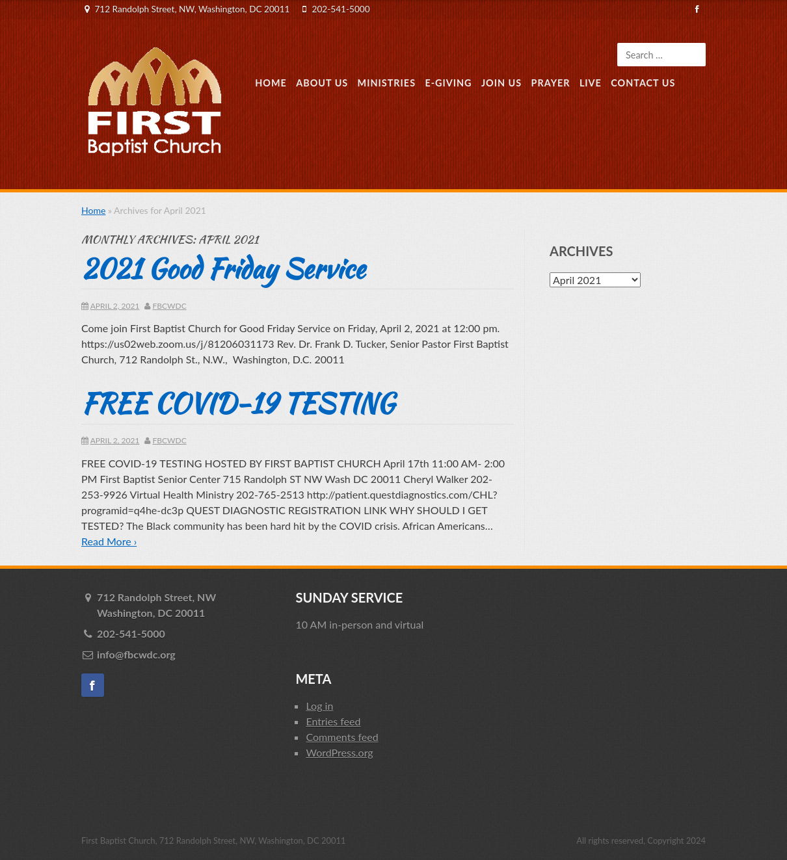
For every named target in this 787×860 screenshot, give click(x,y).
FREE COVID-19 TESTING (237, 403)
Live (591, 82)
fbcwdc (170, 306)
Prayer (550, 82)
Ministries (387, 82)
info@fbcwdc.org (136, 654)
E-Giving (448, 82)
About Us (322, 82)
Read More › (109, 541)
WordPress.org (339, 752)
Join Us (501, 82)
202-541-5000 (341, 9)
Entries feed (333, 721)
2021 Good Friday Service (223, 268)
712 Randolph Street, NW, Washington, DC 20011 (191, 9)
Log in (319, 705)
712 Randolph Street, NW (187, 606)
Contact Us (643, 82)
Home (271, 82)
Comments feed (342, 737)
